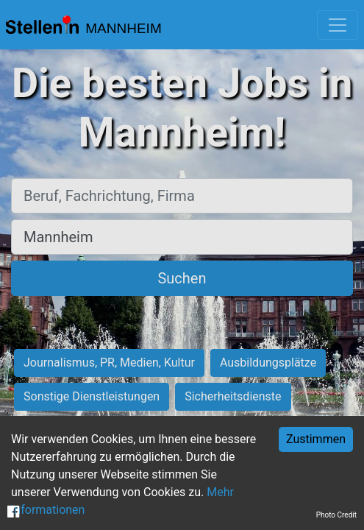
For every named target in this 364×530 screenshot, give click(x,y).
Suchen (181, 278)
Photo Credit (336, 515)
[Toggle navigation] (337, 25)
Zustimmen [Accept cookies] (316, 439)
